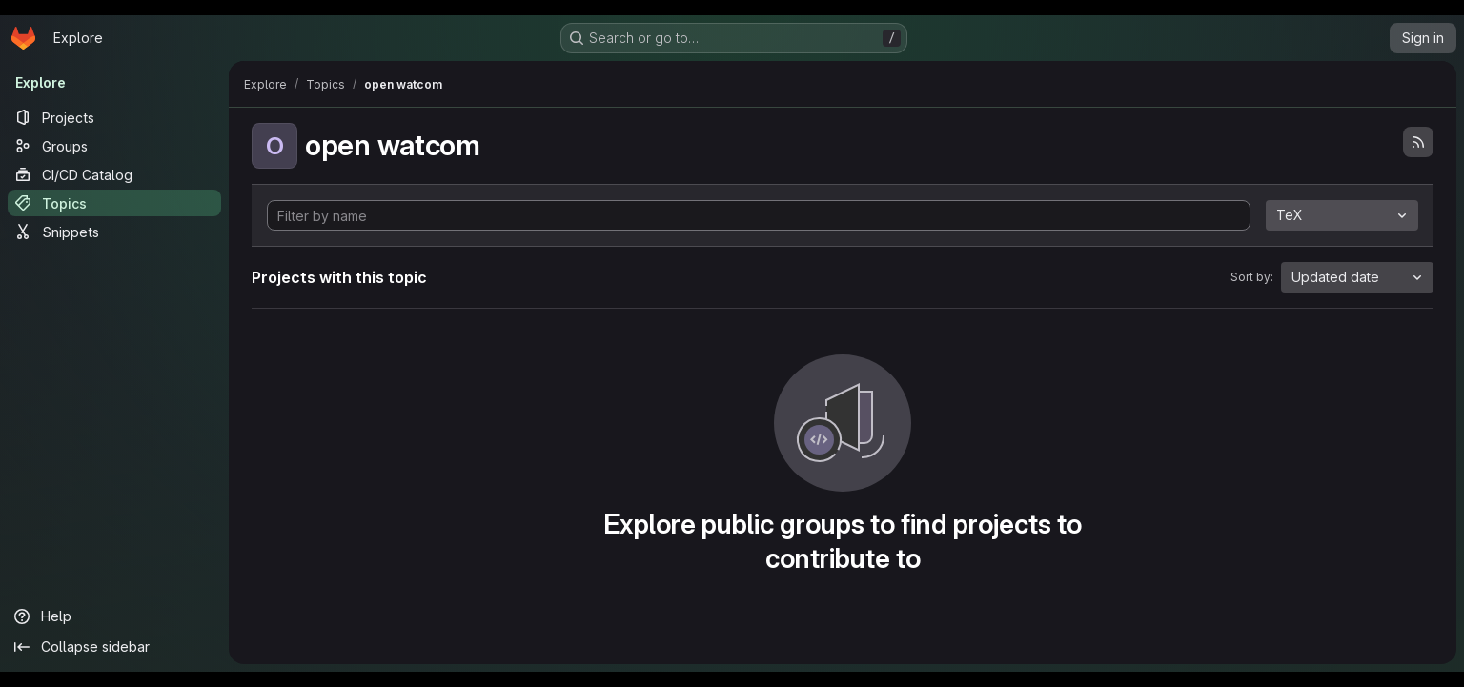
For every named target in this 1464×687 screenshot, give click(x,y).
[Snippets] (114, 231)
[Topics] (114, 203)
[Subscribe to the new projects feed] (1418, 142)
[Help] (114, 616)
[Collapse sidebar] (114, 647)
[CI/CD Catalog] (114, 174)
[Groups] (114, 145)
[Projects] (114, 117)
